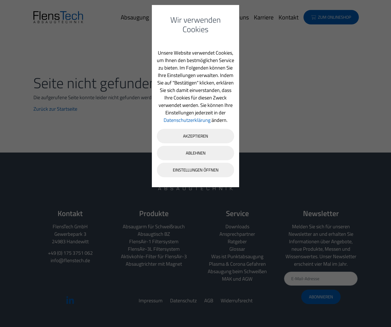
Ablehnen (195, 153)
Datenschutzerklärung (187, 120)
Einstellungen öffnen (195, 170)
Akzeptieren (195, 136)
